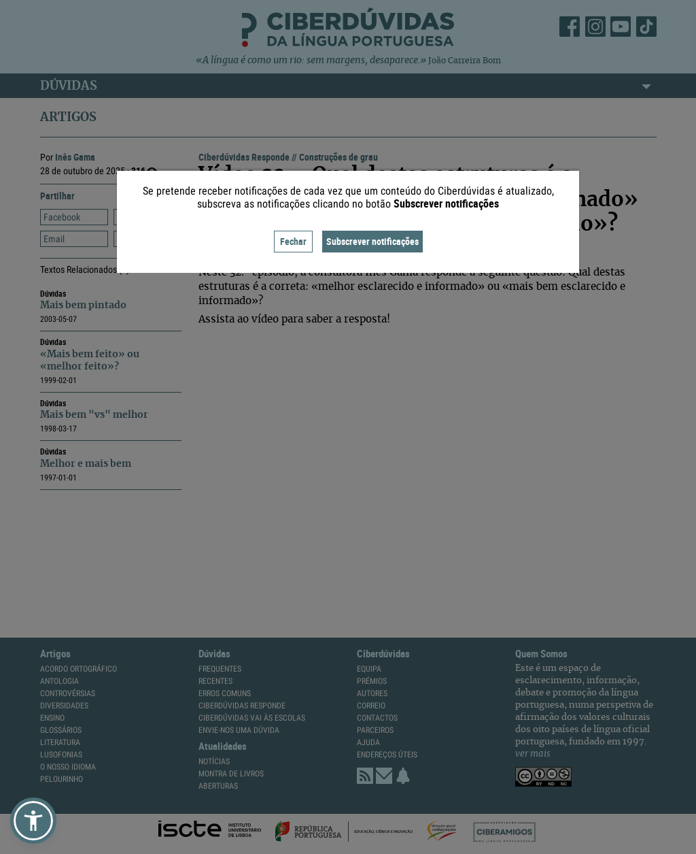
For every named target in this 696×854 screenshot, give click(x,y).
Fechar (293, 241)
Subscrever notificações (372, 241)
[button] (33, 820)
